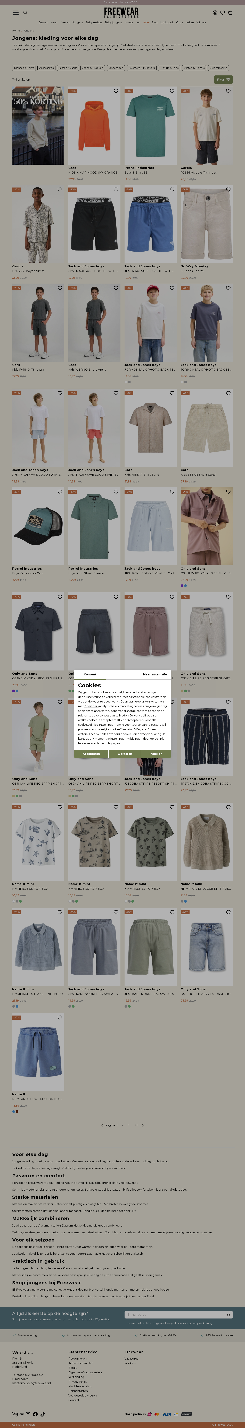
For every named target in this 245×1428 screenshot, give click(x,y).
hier (98, 734)
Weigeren (124, 753)
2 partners (91, 706)
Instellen (156, 753)
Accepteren (91, 753)
